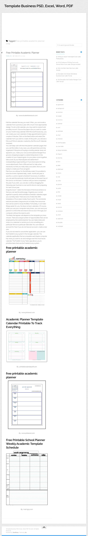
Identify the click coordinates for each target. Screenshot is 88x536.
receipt (59, 196)
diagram (60, 154)
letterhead (60, 169)
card (59, 127)
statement (60, 218)
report (59, 203)
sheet (59, 215)
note (59, 177)
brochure (60, 112)
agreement (60, 104)
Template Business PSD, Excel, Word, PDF (38, 6)
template (9, 56)
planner (60, 184)
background (61, 108)
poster (59, 188)
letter (59, 165)
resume (60, 207)
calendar (60, 123)
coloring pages (61, 142)
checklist (60, 139)
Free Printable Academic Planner (22, 52)
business (60, 120)
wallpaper (60, 226)
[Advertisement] (44, 25)
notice (59, 180)
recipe (59, 199)
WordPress (15, 532)
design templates (62, 150)
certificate (60, 131)
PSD (59, 192)
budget (59, 116)
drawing (60, 158)
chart (59, 135)
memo (59, 173)
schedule (60, 211)
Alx (26, 532)
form (59, 161)
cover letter (61, 146)
